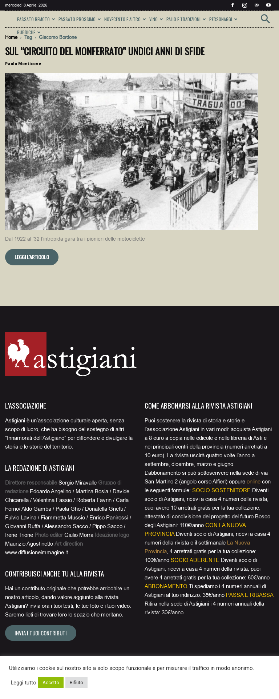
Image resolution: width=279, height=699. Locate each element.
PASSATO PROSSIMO (79, 19)
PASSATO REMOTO (36, 19)
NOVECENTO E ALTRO (125, 19)
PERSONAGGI (223, 19)
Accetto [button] (51, 682)
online (253, 481)
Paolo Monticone (23, 63)
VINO (156, 19)
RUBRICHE (29, 32)
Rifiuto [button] (76, 682)
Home (11, 37)
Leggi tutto (23, 682)
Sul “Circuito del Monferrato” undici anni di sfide (105, 51)
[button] (265, 21)
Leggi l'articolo (32, 257)
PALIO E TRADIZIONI (186, 19)
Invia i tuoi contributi (41, 633)
